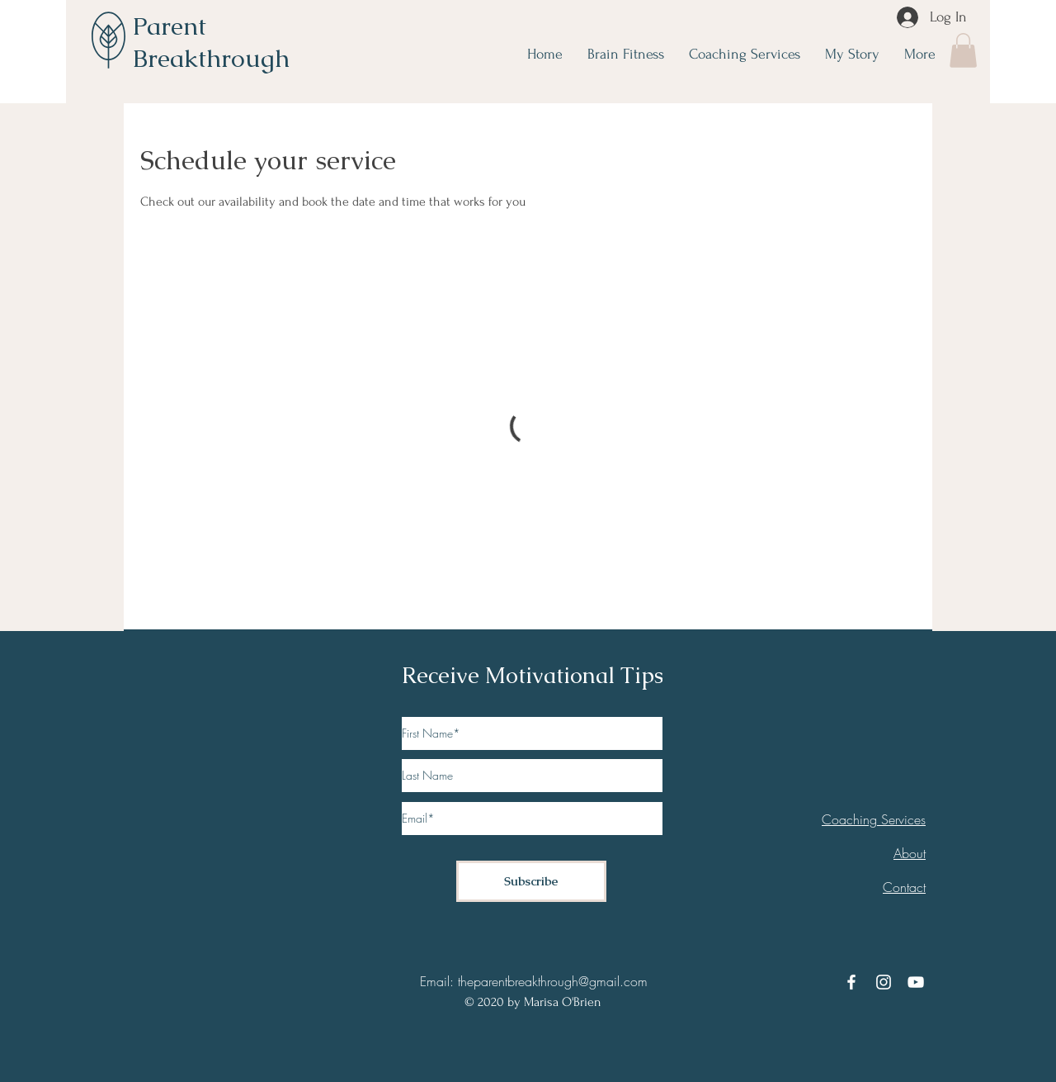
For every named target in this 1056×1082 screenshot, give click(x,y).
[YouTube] (916, 982)
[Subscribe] (531, 881)
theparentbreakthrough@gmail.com (553, 981)
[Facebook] (851, 982)
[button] (963, 50)
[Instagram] (883, 982)
